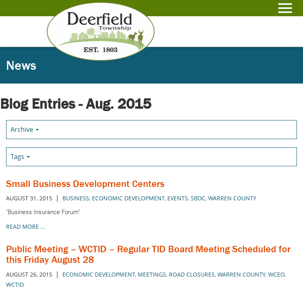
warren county (232, 198)
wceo (276, 274)
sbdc (198, 198)
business (75, 198)
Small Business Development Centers (85, 183)
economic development (128, 198)
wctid (15, 284)
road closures (192, 274)
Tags (20, 156)
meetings (152, 274)
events (177, 198)
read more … (25, 226)
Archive (25, 129)
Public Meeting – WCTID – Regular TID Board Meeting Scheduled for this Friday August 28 (148, 254)
